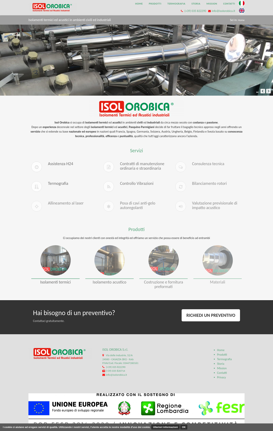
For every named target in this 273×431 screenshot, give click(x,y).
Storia (195, 3)
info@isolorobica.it (223, 11)
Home (139, 3)
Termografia (176, 3)
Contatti (229, 3)
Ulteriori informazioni (165, 427)
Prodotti (155, 3)
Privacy (221, 377)
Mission (211, 3)
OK (184, 427)
